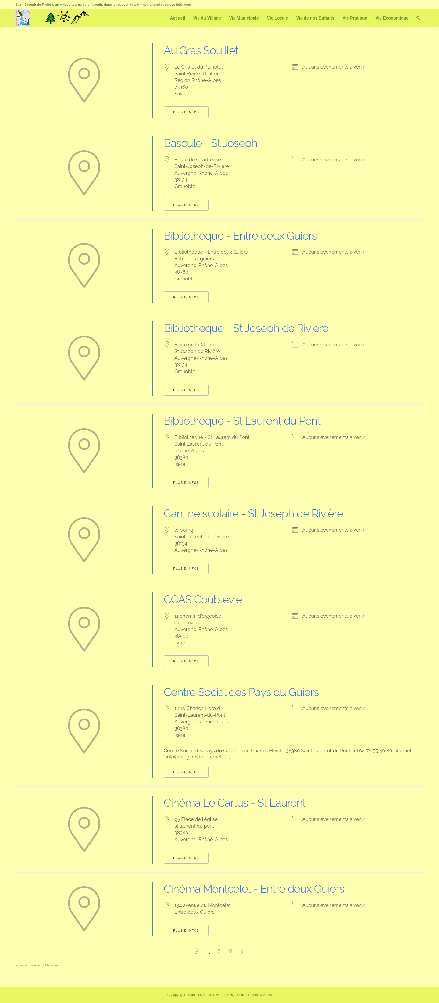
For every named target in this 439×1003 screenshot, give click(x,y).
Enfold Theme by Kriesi (254, 995)
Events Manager (46, 965)
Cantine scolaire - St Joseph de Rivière (253, 513)
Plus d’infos (186, 112)
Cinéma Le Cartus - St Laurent (234, 802)
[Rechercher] (418, 18)
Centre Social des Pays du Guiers (241, 692)
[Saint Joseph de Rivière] (22, 18)
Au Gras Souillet (201, 50)
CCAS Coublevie (203, 599)
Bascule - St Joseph (210, 143)
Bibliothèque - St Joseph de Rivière (246, 328)
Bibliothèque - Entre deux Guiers (240, 235)
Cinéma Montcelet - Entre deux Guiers (254, 888)
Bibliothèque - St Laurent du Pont (242, 420)
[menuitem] (177, 18)
